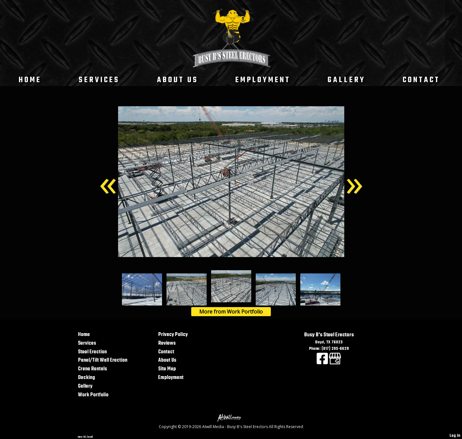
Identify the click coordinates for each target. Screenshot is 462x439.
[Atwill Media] (231, 417)
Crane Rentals (92, 369)
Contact (421, 80)
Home (30, 80)
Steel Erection (92, 352)
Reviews (167, 343)
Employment (262, 80)
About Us (177, 80)
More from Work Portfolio (231, 311)
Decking (86, 378)
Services (99, 80)
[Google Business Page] (335, 362)
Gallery (346, 80)
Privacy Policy (173, 335)
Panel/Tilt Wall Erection (102, 360)
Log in (454, 435)
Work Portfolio (93, 395)
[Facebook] (323, 362)
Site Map (167, 369)
